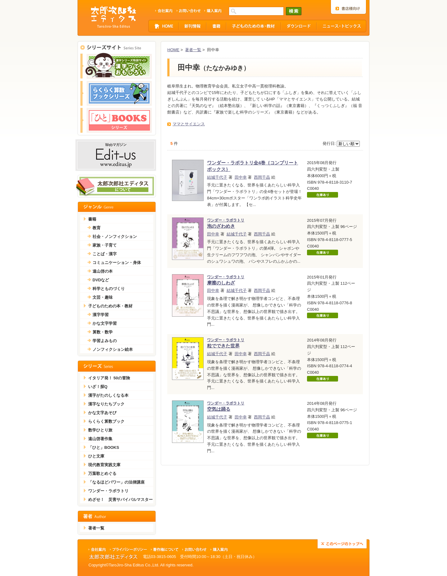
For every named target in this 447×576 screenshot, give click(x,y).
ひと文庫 (96, 456)
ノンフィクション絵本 (113, 349)
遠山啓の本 (103, 271)
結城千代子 (217, 177)
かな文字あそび (102, 412)
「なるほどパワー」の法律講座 (116, 482)
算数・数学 (103, 332)
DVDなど (101, 280)
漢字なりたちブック (106, 404)
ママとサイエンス (189, 124)
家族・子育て (105, 245)
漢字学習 (101, 314)
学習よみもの (105, 340)
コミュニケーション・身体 (117, 262)
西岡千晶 (262, 177)
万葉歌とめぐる (102, 473)
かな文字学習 (105, 323)
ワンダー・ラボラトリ (108, 491)
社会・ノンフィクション (115, 236)
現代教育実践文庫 (104, 464)
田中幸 (241, 177)
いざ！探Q (97, 386)
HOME (173, 49)
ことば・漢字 (105, 254)
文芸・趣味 (103, 297)
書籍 (92, 219)
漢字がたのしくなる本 (108, 395)
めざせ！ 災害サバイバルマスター (120, 499)
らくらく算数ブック (106, 421)
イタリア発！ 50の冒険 (109, 378)
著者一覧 (193, 49)
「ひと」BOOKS (103, 447)
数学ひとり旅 (100, 430)
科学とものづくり (109, 288)
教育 (97, 227)
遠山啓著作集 (100, 438)
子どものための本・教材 (110, 306)
